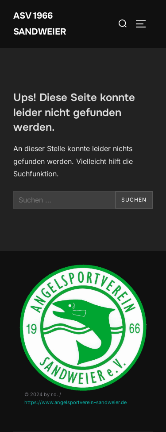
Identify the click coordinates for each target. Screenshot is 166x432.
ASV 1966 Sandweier (39, 23)
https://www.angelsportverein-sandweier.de (75, 402)
